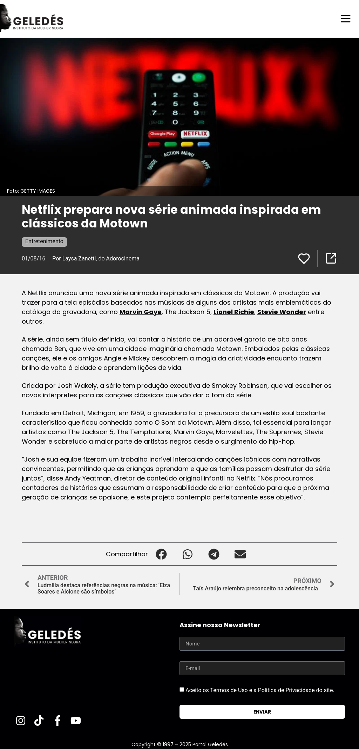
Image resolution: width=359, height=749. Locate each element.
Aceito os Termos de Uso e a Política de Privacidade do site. (259, 690)
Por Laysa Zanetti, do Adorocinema (96, 258)
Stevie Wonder (281, 311)
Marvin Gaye (141, 311)
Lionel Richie (234, 311)
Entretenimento (44, 241)
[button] (161, 554)
